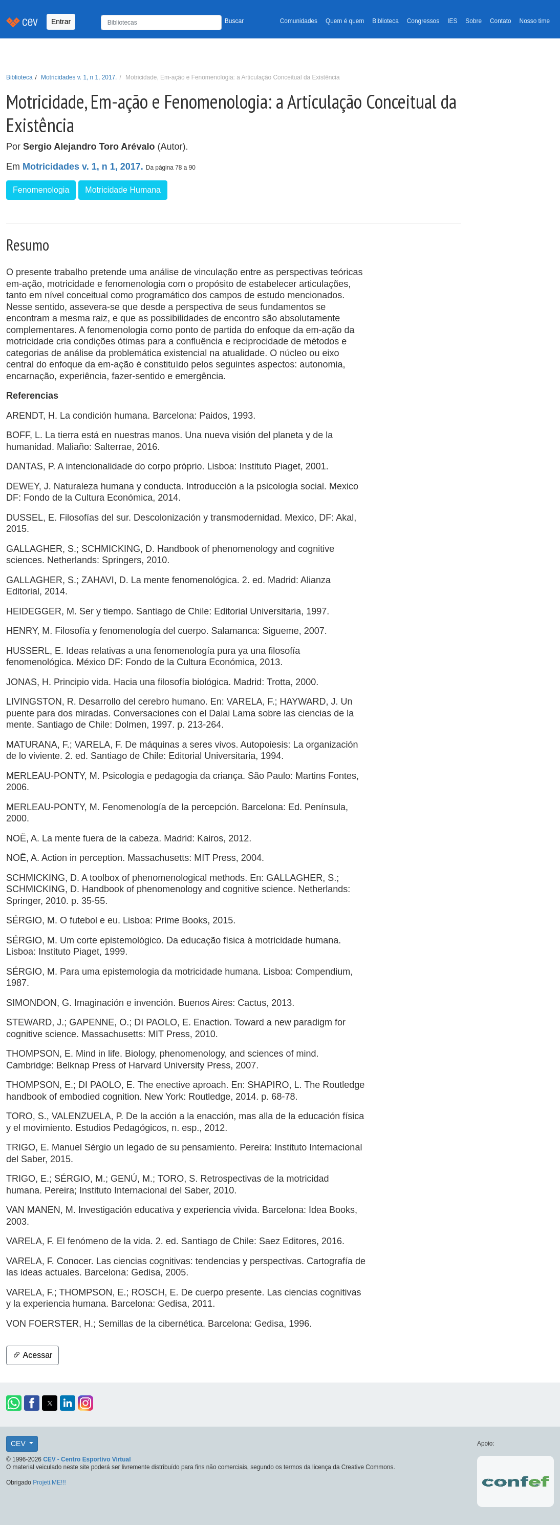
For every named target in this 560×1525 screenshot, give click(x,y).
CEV (19, 1443)
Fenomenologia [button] (41, 190)
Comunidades (298, 21)
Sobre (473, 21)
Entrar (61, 21)
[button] (13, 1403)
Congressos (423, 21)
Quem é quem (345, 21)
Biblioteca (385, 21)
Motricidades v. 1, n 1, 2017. (79, 77)
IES (452, 21)
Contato (500, 21)
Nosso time (535, 21)
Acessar (32, 1355)
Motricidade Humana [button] (123, 190)
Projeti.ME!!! (49, 1482)
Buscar (234, 21)
